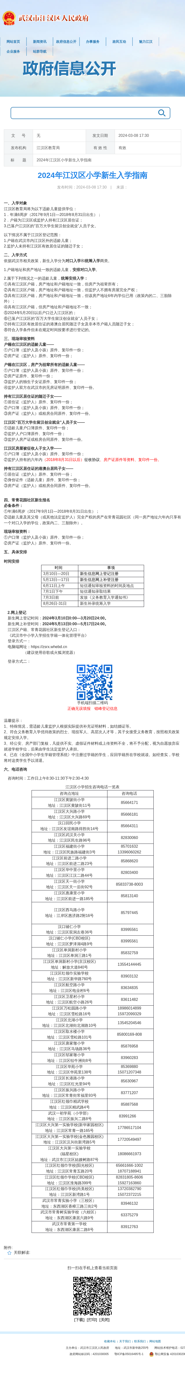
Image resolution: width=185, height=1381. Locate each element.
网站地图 (155, 1341)
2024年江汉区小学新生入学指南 (92, 175)
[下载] (80, 1320)
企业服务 (13, 51)
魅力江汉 (145, 42)
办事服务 (92, 42)
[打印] (92, 1320)
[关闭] (104, 1320)
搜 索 (160, 113)
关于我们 (125, 1341)
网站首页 (13, 42)
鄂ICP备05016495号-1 (128, 1354)
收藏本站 (110, 1341)
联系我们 (140, 1341)
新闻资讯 (39, 42)
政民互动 (119, 42)
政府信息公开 (66, 42)
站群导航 (39, 51)
